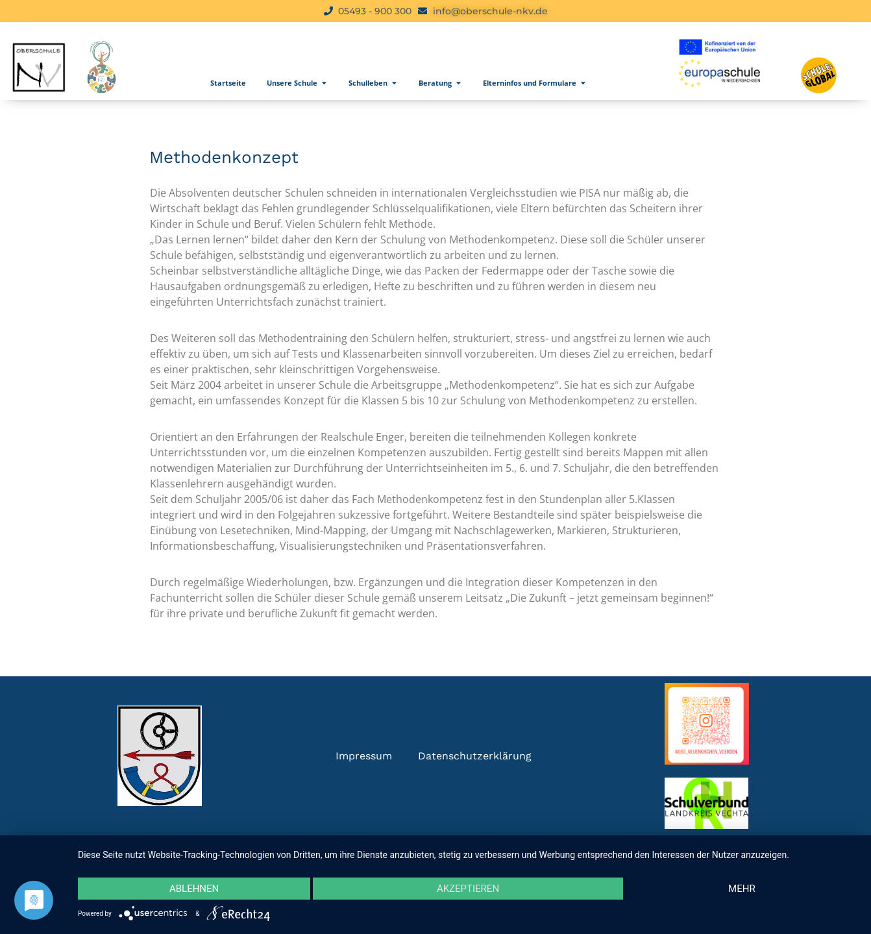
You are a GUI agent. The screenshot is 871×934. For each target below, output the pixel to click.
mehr (741, 888)
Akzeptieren (468, 888)
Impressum (364, 756)
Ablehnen (194, 888)
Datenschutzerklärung (475, 756)
